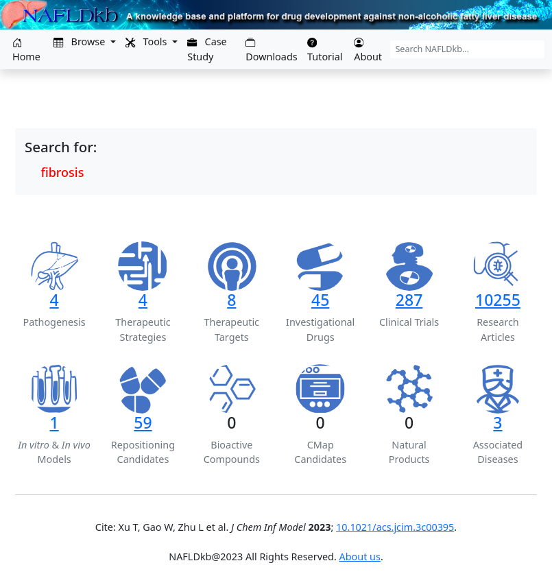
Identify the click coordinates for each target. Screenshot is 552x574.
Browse (80, 41)
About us (360, 556)
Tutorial (325, 50)
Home (26, 50)
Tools (147, 41)
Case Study (207, 49)
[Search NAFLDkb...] (467, 49)
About (368, 50)
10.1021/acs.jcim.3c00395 (395, 527)
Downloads (271, 50)
